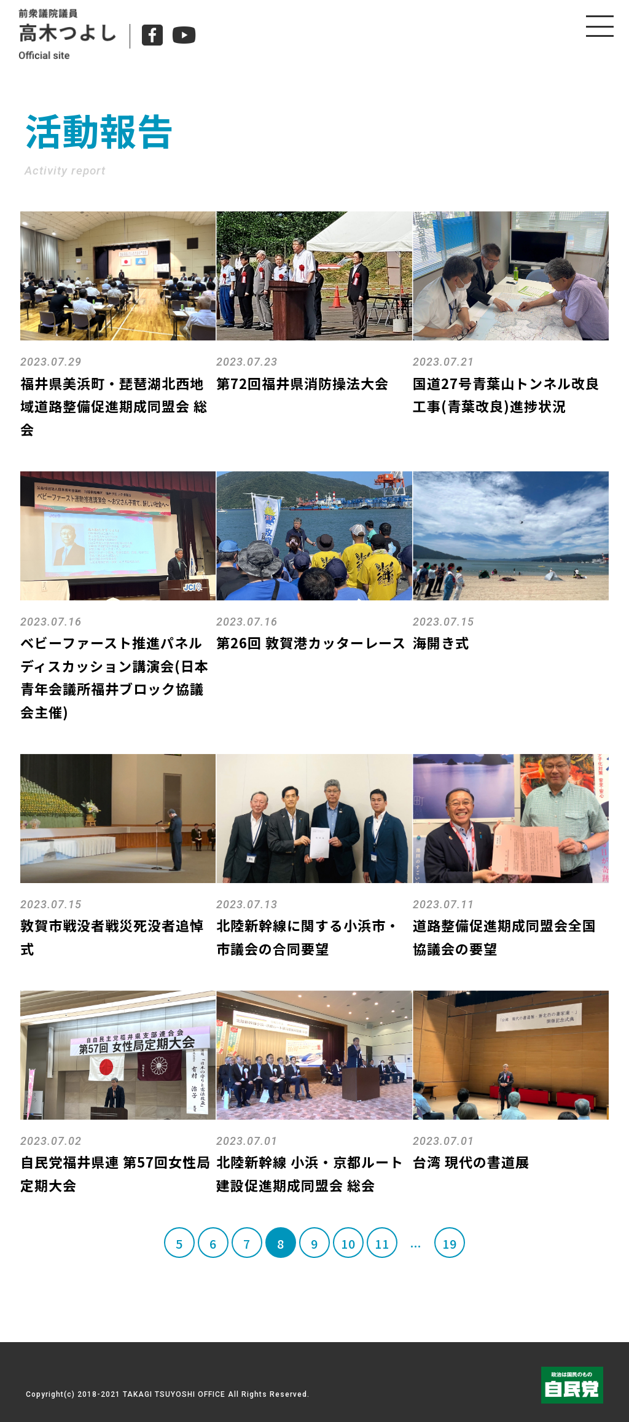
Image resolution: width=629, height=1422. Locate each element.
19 (449, 1243)
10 (348, 1243)
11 (382, 1243)
